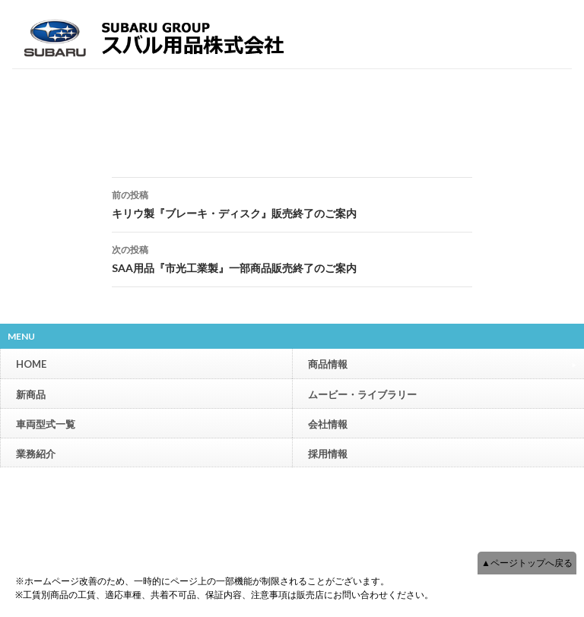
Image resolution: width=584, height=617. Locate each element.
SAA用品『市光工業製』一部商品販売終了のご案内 (292, 257)
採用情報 (328, 454)
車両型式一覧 (45, 424)
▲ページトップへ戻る (527, 562)
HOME (31, 364)
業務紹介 (36, 454)
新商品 (31, 394)
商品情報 (442, 363)
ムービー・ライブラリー (362, 394)
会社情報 (328, 424)
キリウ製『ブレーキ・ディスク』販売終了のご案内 (292, 203)
